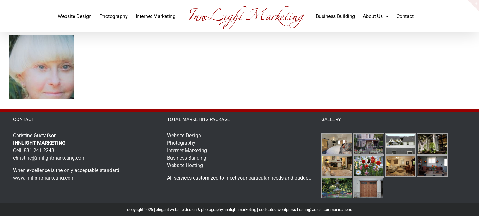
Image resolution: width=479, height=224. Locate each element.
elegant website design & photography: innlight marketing (206, 209)
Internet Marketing (187, 150)
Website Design (184, 135)
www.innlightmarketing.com (44, 178)
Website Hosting (185, 165)
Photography (181, 143)
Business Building (186, 158)
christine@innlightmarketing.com (49, 158)
